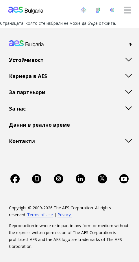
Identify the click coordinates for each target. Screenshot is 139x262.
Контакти (22, 141)
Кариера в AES (28, 76)
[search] (112, 10)
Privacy (65, 214)
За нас (17, 108)
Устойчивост (26, 59)
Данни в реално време (39, 124)
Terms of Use (40, 214)
